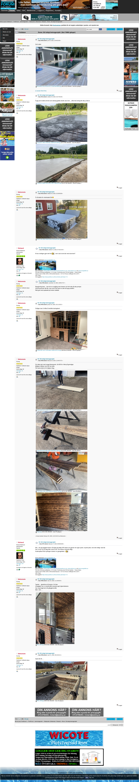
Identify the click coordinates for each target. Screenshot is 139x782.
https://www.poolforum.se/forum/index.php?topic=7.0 (54, 277)
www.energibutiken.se (49, 259)
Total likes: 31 (19, 50)
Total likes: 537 (20, 269)
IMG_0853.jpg (40, 644)
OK (87, 777)
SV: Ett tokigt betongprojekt (45, 39)
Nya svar (5, 28)
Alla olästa (5, 35)
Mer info (91, 777)
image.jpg (39, 531)
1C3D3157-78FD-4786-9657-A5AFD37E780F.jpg (48, 142)
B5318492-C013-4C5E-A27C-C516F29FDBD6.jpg (48, 86)
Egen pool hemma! (7, 114)
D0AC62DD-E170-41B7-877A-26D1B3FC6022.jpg (48, 410)
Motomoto (22, 39)
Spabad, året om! (7, 115)
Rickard (43, 21)
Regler (4, 41)
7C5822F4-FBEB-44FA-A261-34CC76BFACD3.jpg (48, 183)
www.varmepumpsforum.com (60, 270)
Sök (4, 38)
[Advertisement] (7, 192)
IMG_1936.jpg (40, 700)
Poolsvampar (57, 25)
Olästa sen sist (7, 31)
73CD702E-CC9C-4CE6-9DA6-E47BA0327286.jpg (48, 491)
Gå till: (109, 725)
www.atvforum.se (72, 270)
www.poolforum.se (48, 270)
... (19, 29)
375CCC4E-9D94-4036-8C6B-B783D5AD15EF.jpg (48, 239)
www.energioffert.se (83, 270)
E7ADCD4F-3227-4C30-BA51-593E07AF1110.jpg (48, 350)
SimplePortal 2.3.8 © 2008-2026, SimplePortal (70, 773)
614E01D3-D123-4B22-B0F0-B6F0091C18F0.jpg (48, 450)
